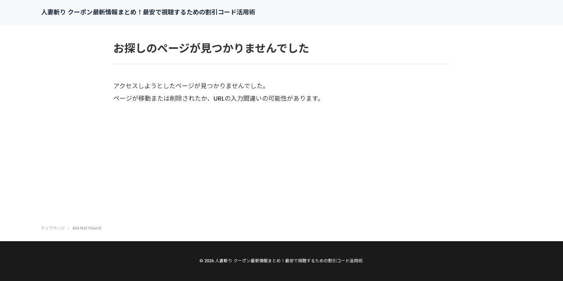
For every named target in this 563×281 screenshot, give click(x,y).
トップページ (53, 228)
